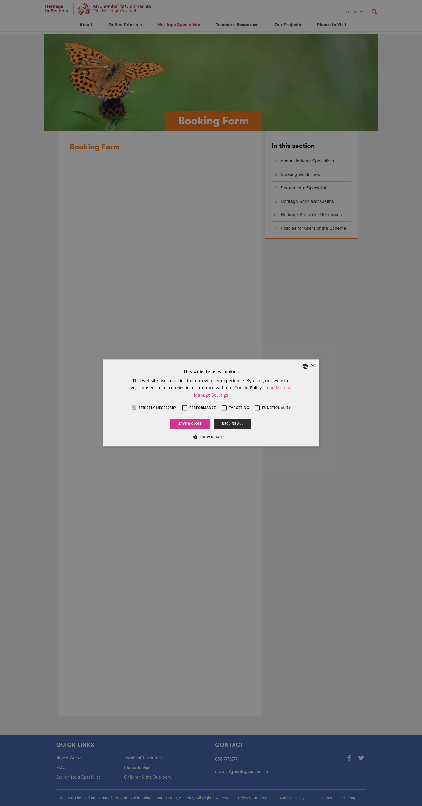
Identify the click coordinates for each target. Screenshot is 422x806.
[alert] (211, 403)
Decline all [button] (232, 423)
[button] (211, 437)
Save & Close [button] (190, 423)
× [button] (313, 366)
